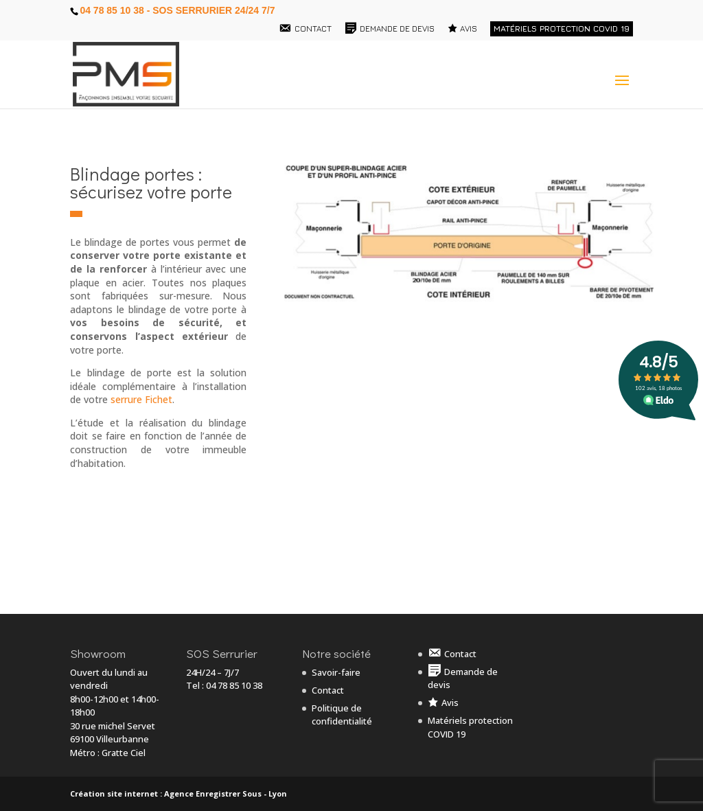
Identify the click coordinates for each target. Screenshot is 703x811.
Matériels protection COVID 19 (562, 28)
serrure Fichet (141, 399)
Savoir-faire (336, 672)
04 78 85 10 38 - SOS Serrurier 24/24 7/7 (177, 10)
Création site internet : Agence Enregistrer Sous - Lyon (178, 793)
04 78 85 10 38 (234, 685)
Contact (328, 690)
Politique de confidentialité (342, 715)
